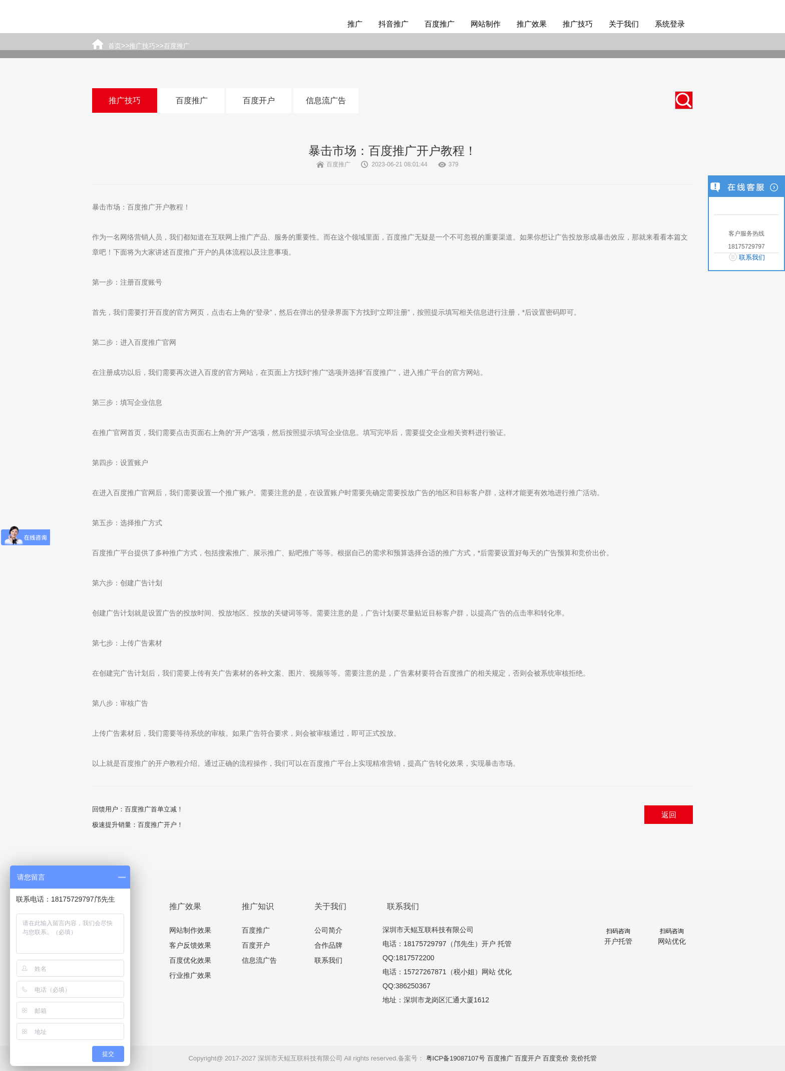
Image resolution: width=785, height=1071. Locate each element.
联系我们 (328, 960)
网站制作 (486, 24)
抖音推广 (393, 24)
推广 (354, 24)
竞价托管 (584, 1058)
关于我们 (624, 24)
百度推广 (440, 24)
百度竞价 (556, 1058)
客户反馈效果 (190, 945)
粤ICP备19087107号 (456, 1058)
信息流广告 (326, 100)
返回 (668, 814)
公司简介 (328, 930)
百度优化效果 (190, 960)
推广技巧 (578, 24)
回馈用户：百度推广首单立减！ (137, 809)
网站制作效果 (190, 930)
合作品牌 (328, 945)
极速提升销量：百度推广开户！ (137, 824)
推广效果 (532, 24)
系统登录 (670, 24)
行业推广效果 (190, 975)
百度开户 (259, 100)
